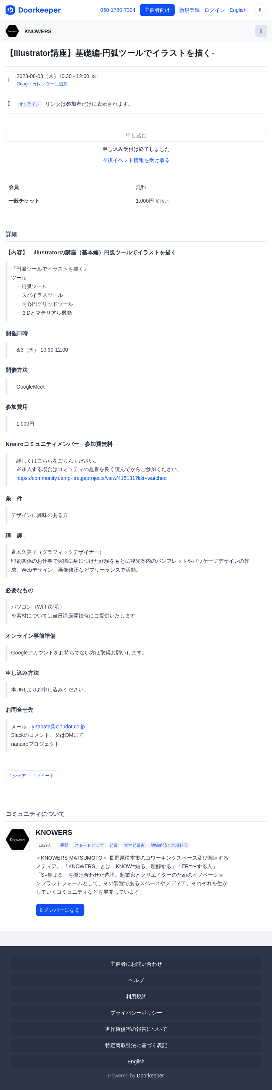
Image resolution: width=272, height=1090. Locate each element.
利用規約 (136, 996)
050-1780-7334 (117, 10)
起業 (114, 845)
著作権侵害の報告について (136, 1029)
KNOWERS (37, 31)
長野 (64, 845)
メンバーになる (60, 910)
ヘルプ (136, 980)
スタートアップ (89, 845)
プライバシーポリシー (136, 1013)
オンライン (29, 104)
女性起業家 (134, 845)
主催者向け (157, 10)
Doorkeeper (150, 1076)
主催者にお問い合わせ (136, 964)
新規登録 (189, 10)
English (237, 10)
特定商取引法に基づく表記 (136, 1045)
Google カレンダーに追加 (42, 84)
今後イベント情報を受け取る (136, 160)
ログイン (214, 10)
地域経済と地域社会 (169, 845)
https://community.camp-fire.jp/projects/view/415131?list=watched (91, 478)
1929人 (44, 845)
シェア (18, 775)
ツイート (44, 775)
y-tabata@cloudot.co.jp (58, 727)
